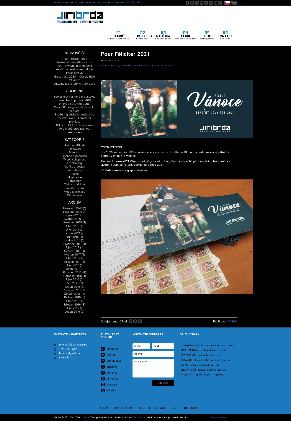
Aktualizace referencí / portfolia (74, 84)
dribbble (109, 367)
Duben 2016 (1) (74, 301)
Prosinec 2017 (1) (74, 244)
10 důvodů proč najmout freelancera (74, 130)
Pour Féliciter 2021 (74, 59)
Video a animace (74, 192)
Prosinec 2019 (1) (74, 222)
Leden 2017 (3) (74, 269)
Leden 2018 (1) (74, 240)
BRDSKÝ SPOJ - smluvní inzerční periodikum (203, 370)
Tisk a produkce (74, 184)
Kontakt (191, 408)
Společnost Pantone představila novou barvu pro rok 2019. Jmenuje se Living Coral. (74, 100)
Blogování (157, 66)
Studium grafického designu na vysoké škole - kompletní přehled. (74, 118)
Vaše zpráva (153, 368)
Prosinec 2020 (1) (74, 208)
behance (109, 373)
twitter (108, 355)
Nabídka (144, 408)
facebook (110, 349)
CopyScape (139, 417)
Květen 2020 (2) (74, 219)
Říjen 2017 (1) (74, 247)
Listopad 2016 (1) (74, 276)
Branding (74, 152)
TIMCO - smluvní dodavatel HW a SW (200, 365)
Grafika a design (74, 167)
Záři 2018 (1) (74, 237)
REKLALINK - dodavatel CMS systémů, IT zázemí (205, 360)
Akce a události (110, 66)
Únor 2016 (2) (75, 308)
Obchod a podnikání (132, 66)
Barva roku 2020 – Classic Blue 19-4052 (74, 78)
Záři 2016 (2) (74, 283)
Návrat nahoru (219, 417)
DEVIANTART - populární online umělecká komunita (207, 345)
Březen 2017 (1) (74, 262)
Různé (168, 66)
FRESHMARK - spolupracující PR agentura (202, 374)
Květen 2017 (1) (74, 255)
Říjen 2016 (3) (75, 279)
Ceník (160, 408)
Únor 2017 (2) (75, 265)
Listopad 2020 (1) (74, 212)
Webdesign (74, 195)
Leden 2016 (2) (74, 312)
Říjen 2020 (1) (75, 215)
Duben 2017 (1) (74, 258)
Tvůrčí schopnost (74, 160)
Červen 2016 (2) (74, 294)
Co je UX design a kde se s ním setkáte (74, 109)
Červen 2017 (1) (74, 251)
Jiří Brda (232, 321)
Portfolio (123, 408)
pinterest (109, 379)
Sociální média (74, 188)
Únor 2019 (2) (75, 230)
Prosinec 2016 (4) (74, 272)
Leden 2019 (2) (74, 233)
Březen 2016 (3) (74, 305)
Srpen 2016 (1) (74, 287)
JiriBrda (85, 417)
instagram (110, 385)
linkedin (108, 391)
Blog (148, 66)
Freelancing (74, 163)
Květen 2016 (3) (74, 297)
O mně (104, 408)
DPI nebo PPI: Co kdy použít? (74, 125)
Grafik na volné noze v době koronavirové (74, 71)
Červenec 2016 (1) (74, 290)
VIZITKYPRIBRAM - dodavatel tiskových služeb (204, 350)
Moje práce (74, 177)
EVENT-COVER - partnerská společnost (200, 355)
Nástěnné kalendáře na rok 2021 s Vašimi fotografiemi (74, 64)
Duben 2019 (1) (74, 226)
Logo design (74, 170)
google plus (111, 361)
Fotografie (74, 181)
